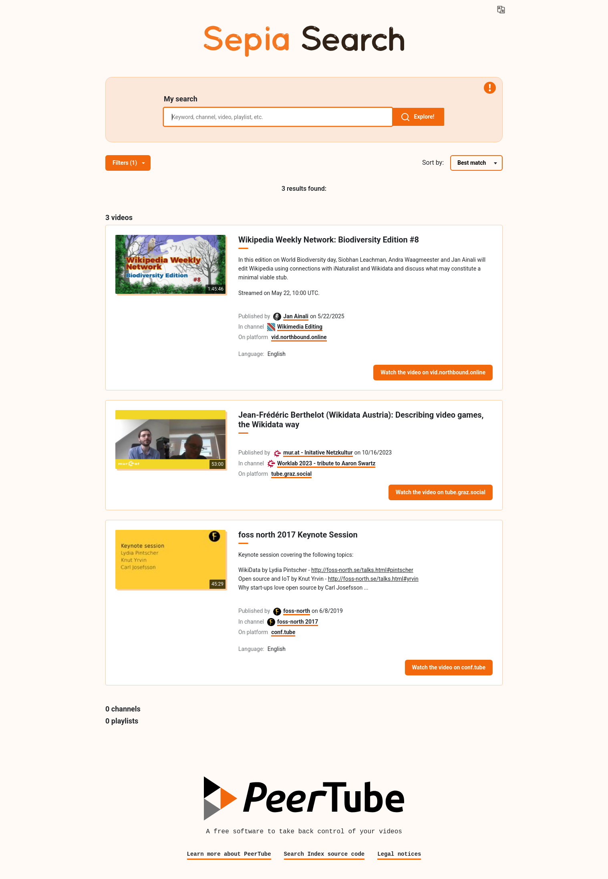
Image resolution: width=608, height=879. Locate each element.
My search (180, 99)
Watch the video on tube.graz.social (440, 492)
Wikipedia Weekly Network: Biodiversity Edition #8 (328, 240)
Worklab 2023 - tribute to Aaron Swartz (326, 463)
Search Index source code (324, 854)
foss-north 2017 (297, 621)
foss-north (296, 611)
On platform (253, 337)
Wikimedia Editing (299, 326)
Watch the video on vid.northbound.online (433, 372)
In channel (251, 326)
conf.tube (283, 632)
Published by (254, 316)
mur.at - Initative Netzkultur (317, 452)
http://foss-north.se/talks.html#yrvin (373, 579)
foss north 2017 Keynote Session (298, 535)
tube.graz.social (291, 474)
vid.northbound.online (299, 337)
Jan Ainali (295, 316)
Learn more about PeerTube (229, 854)
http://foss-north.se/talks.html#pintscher (362, 570)
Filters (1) (129, 163)
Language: (251, 354)
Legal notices (399, 854)
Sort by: (433, 162)
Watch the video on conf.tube (448, 667)
